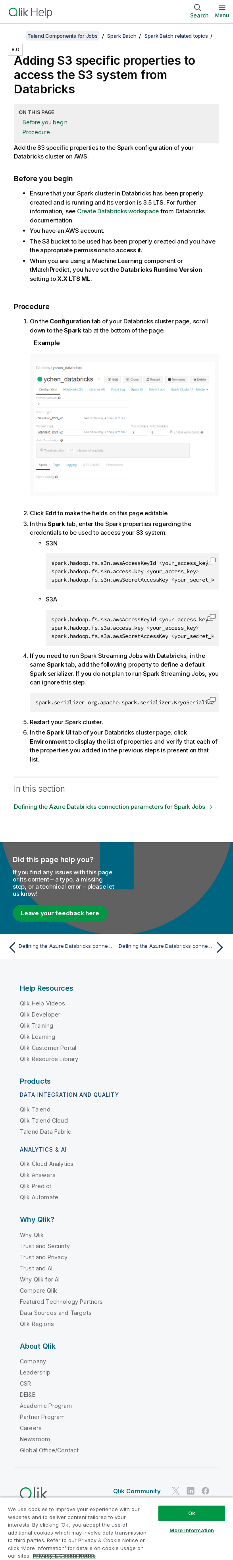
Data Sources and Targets (56, 1312)
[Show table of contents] (16, 35)
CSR (25, 1383)
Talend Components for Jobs (62, 36)
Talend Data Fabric (45, 1131)
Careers (31, 1428)
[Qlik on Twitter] (176, 1491)
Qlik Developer (40, 1014)
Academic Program (46, 1405)
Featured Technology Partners (61, 1301)
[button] (212, 561)
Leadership (35, 1372)
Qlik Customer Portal (48, 1047)
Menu (222, 15)
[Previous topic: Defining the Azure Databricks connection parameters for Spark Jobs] (60, 947)
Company (33, 1361)
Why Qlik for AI (40, 1279)
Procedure (36, 132)
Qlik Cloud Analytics (46, 1163)
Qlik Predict (35, 1186)
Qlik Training (36, 1025)
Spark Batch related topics (176, 36)
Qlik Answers (38, 1174)
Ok (191, 1513)
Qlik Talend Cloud (44, 1120)
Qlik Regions (37, 1323)
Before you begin (45, 122)
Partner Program (42, 1416)
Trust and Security (45, 1246)
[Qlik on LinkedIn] (190, 1491)
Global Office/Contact (49, 1450)
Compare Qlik (38, 1290)
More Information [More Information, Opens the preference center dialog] (191, 1530)
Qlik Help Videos (42, 1003)
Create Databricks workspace (118, 211)
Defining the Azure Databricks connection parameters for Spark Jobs (109, 806)
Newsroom (35, 1439)
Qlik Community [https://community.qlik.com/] (137, 1491)
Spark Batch (121, 36)
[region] (116, 1528)
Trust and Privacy (43, 1257)
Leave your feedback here (60, 913)
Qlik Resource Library (49, 1058)
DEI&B (28, 1394)
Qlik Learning (37, 1036)
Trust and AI (36, 1268)
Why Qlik (32, 1234)
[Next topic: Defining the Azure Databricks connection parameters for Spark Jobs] (173, 947)
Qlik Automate (39, 1197)
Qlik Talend (35, 1109)
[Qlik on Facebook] (206, 1491)
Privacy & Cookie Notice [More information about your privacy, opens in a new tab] (64, 1555)
